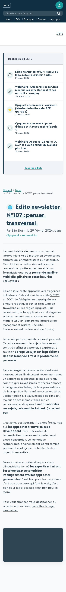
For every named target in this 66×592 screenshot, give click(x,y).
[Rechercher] (58, 13)
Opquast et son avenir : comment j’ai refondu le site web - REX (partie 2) (33, 109)
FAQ (18, 19)
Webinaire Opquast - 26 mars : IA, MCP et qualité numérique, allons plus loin (33, 146)
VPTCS (54, 295)
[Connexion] (59, 5)
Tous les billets (33, 167)
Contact (42, 19)
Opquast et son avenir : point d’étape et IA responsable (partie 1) (33, 128)
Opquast (7, 190)
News (9, 19)
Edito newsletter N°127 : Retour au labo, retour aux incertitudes (33, 74)
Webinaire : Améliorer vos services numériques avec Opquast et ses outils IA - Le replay (33, 91)
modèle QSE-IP (13, 320)
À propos (55, 19)
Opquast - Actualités (21, 235)
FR (7, 5)
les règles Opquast (33, 308)
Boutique (29, 19)
